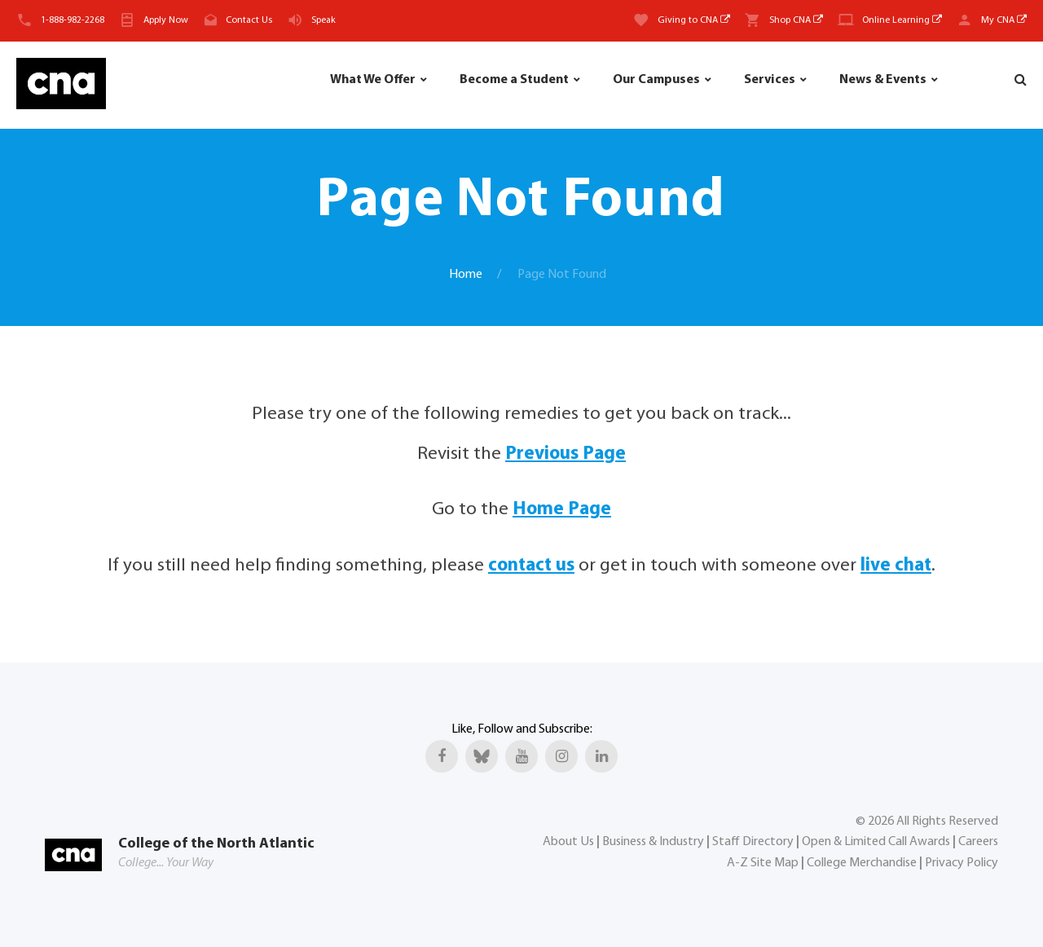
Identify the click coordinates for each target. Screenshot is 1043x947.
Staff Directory (753, 841)
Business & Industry (653, 841)
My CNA (1004, 20)
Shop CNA (796, 20)
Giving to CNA (694, 20)
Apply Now (165, 20)
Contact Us (249, 20)
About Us (568, 841)
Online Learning (902, 20)
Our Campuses (656, 79)
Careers (978, 841)
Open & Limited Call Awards (876, 841)
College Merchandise (862, 863)
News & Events (882, 79)
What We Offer (373, 79)
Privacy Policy (961, 863)
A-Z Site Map (763, 863)
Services (769, 79)
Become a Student (514, 79)
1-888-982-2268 (72, 20)
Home (465, 274)
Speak (323, 20)
